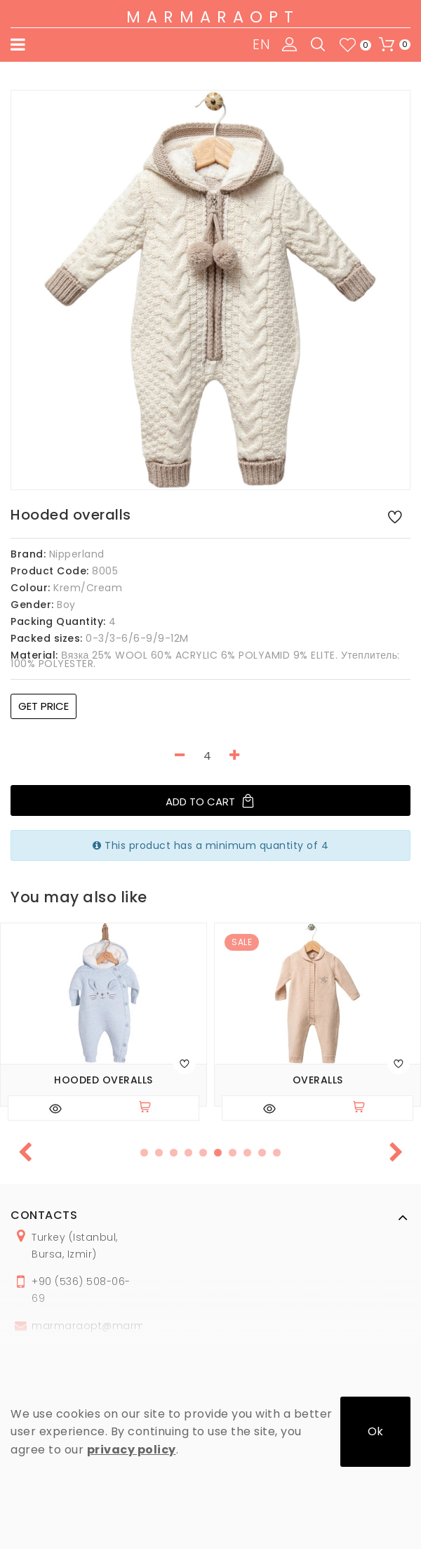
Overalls (318, 1080)
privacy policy (131, 1450)
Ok (375, 1431)
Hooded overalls (103, 1080)
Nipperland (77, 554)
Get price (43, 706)
